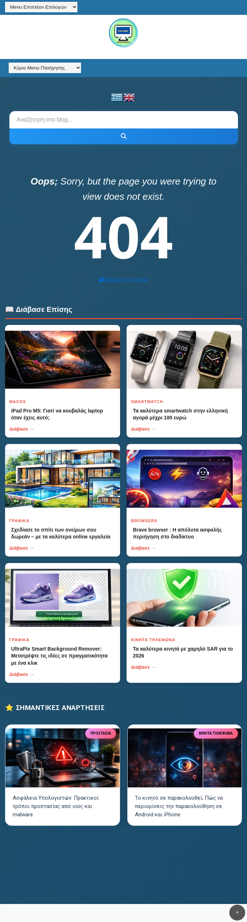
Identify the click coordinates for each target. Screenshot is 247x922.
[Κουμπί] (123, 136)
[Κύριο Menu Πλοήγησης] (45, 68)
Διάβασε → (21, 429)
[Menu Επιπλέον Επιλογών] (41, 7)
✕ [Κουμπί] (237, 912)
